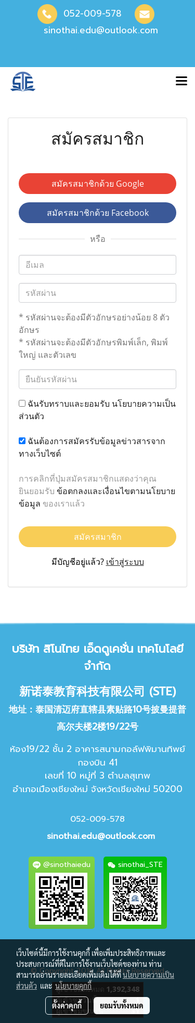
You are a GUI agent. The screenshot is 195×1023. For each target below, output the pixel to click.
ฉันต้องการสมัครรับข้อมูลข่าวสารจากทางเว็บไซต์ (92, 447)
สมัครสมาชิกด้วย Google (97, 183)
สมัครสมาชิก (98, 536)
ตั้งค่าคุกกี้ (67, 1005)
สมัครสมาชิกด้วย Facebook (98, 212)
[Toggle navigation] (181, 81)
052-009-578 (92, 13)
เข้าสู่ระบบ (125, 561)
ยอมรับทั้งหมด (122, 1005)
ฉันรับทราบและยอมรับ (97, 410)
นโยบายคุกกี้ (73, 985)
